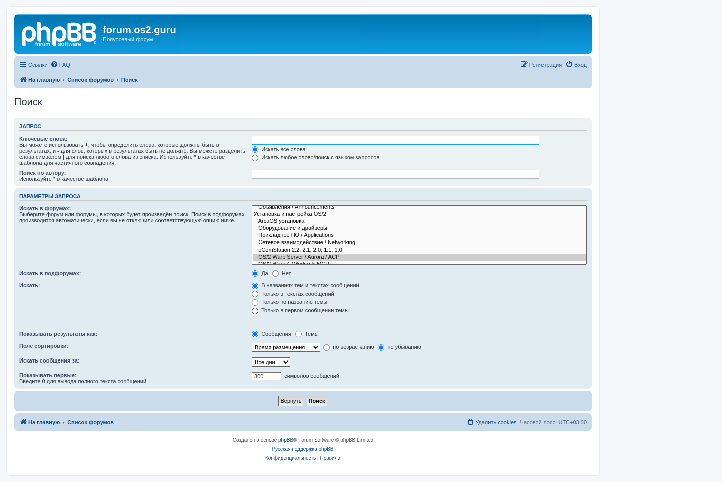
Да (260, 273)
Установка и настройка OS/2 (419, 214)
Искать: (29, 285)
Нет (281, 273)
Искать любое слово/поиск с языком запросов (315, 157)
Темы (307, 334)
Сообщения (271, 334)
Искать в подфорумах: (50, 273)
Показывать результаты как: (58, 334)
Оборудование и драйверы (419, 228)
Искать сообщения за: (49, 360)
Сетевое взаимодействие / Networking (419, 242)
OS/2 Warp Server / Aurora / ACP (419, 257)
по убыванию (399, 347)
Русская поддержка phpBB (302, 449)
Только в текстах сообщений (293, 294)
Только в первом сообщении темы (300, 310)
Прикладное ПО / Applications (419, 235)
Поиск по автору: (42, 173)
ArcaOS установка (419, 221)
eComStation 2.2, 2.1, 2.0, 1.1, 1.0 (419, 250)
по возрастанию (348, 347)
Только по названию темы (289, 302)
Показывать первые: (48, 375)
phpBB (285, 440)
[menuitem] (60, 65)
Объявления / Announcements (419, 207)
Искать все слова (279, 149)
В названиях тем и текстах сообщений (305, 285)
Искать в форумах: (45, 208)
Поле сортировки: (43, 346)
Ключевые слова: (43, 139)
